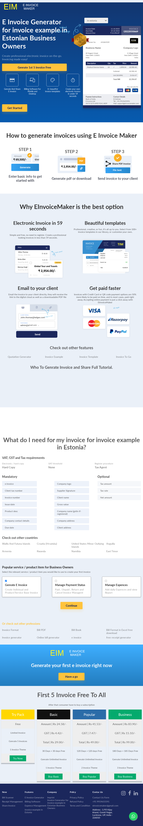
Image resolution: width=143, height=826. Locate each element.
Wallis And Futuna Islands (16, 540)
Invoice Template (88, 353)
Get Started (20, 108)
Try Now (18, 747)
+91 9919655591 (100, 790)
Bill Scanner (8, 786)
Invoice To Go (123, 353)
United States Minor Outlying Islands (88, 542)
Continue (71, 602)
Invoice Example (54, 353)
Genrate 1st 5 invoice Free (34, 67)
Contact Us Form (100, 786)
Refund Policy (76, 790)
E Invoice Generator (34, 786)
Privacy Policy (77, 786)
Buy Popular (89, 765)
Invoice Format (10, 619)
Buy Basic (53, 765)
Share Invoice (8, 794)
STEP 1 (25, 145)
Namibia (76, 547)
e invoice (76, 626)
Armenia (6, 547)
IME (17, 817)
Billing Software (32, 790)
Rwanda (41, 547)
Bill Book (76, 619)
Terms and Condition (80, 794)
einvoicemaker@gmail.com (105, 794)
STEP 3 (117, 148)
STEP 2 (71, 148)
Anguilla (110, 540)
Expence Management (35, 794)
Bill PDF (41, 619)
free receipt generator (118, 626)
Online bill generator (48, 626)
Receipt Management (12, 790)
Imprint (50, 786)
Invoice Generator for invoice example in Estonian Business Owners (57, 793)
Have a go (71, 665)
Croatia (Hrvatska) (47, 540)
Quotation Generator (19, 353)
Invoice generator (12, 626)
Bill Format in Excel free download (119, 620)
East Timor (112, 547)
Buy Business (125, 765)
